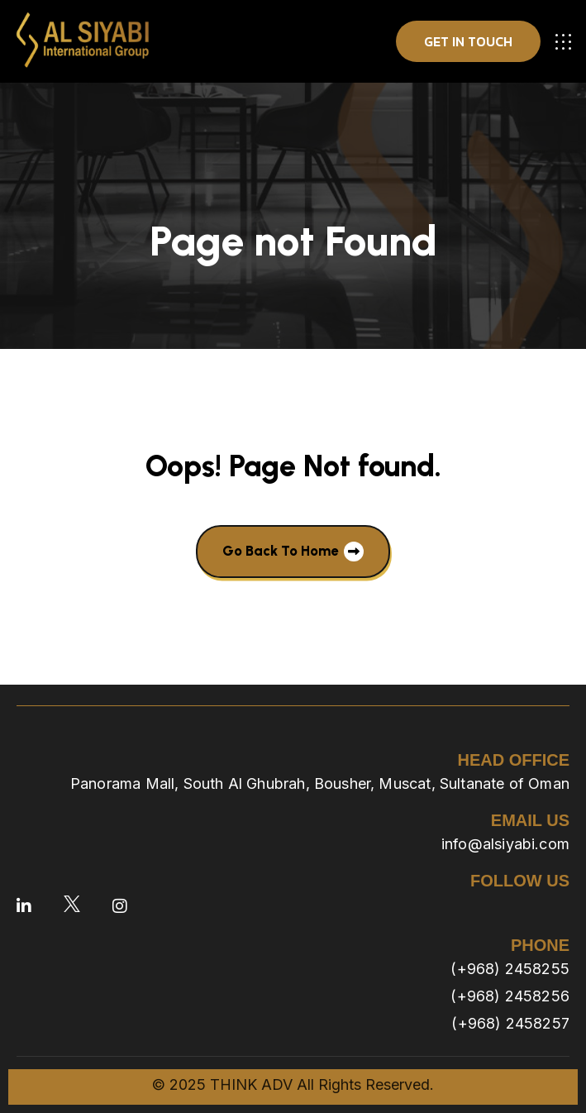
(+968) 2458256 (509, 996)
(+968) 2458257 (510, 1023)
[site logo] (82, 41)
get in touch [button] (468, 41)
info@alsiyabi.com (505, 844)
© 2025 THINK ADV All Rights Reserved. (293, 1084)
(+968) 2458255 (509, 968)
